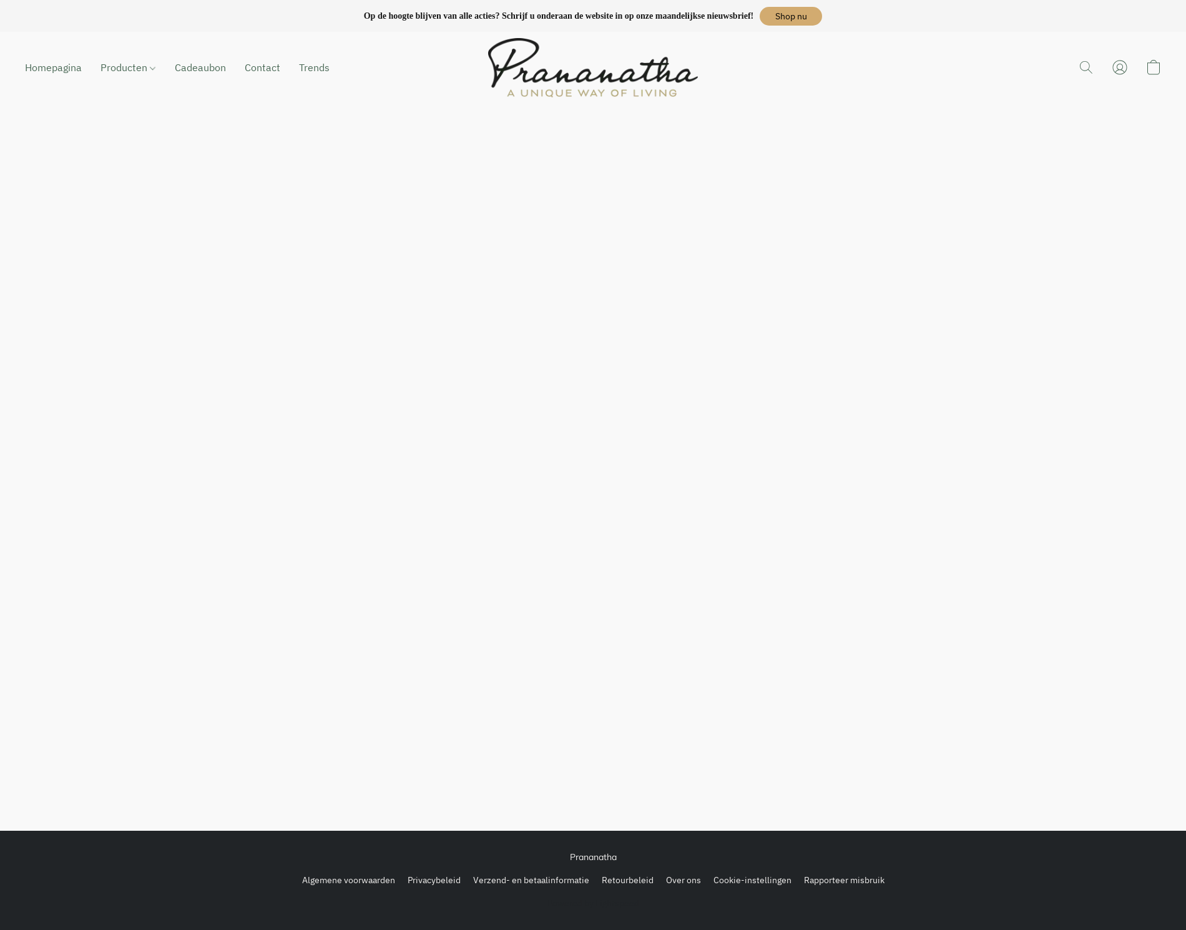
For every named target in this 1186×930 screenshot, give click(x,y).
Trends (314, 67)
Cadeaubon (200, 67)
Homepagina (53, 67)
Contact (262, 67)
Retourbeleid (628, 880)
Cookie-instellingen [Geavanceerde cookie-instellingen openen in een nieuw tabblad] (752, 880)
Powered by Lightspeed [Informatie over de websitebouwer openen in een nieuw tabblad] (593, 903)
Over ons (683, 880)
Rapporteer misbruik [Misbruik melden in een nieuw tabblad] (844, 880)
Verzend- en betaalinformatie (531, 880)
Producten (127, 67)
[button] (791, 16)
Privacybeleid (434, 880)
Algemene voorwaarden (348, 880)
